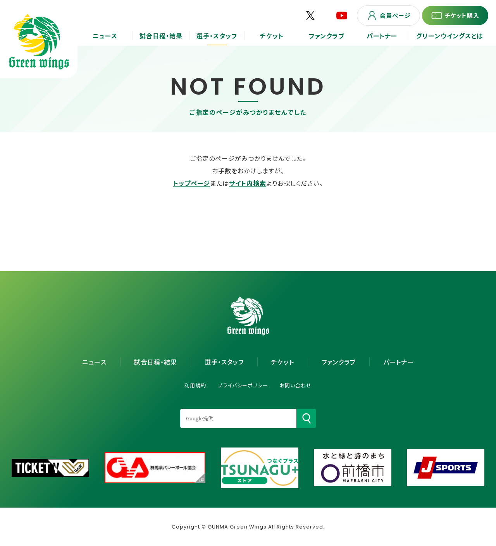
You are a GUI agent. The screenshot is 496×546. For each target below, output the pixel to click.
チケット (282, 361)
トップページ (191, 183)
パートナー (398, 361)
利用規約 (195, 385)
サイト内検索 (247, 183)
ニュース (94, 361)
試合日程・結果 (155, 361)
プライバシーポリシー (243, 385)
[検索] (306, 418)
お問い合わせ (296, 385)
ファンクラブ (339, 361)
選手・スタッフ (224, 361)
